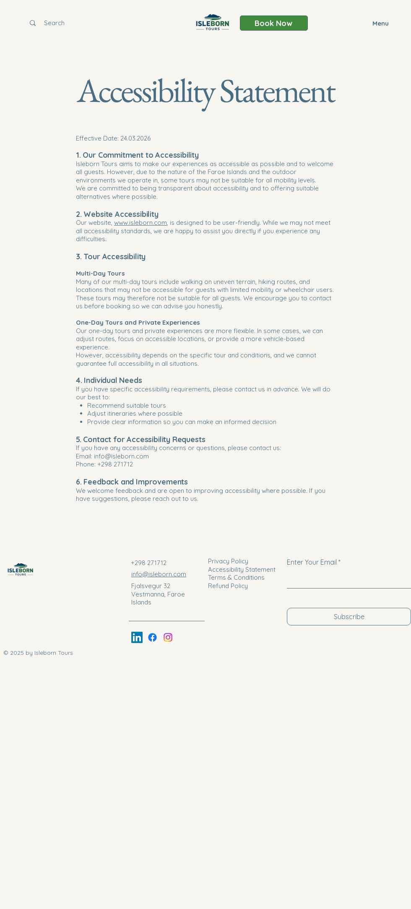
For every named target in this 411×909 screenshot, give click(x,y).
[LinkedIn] (137, 637)
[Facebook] (152, 637)
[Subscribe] (349, 616)
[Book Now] (274, 23)
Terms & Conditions (236, 577)
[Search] (54, 23)
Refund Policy (228, 586)
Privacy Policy (228, 561)
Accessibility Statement (242, 569)
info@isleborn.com (121, 456)
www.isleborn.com (140, 223)
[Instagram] (168, 637)
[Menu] (377, 23)
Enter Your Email (312, 562)
